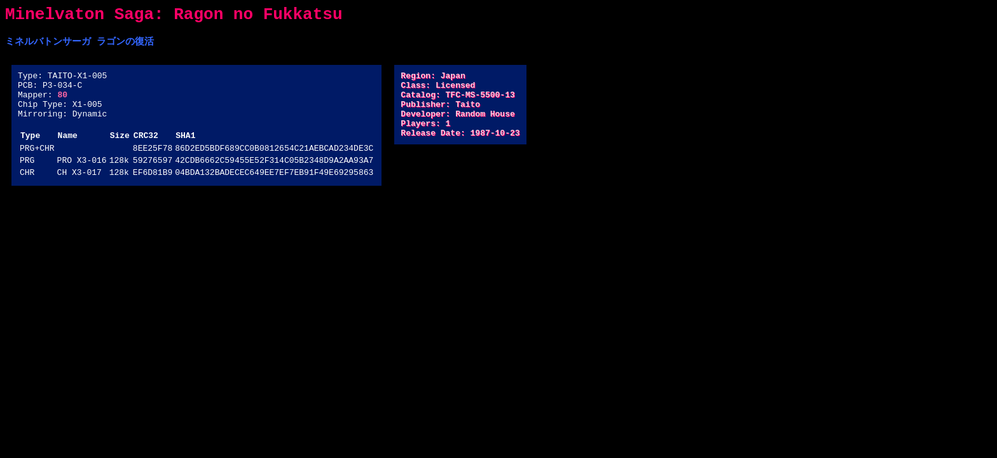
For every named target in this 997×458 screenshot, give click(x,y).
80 (62, 104)
